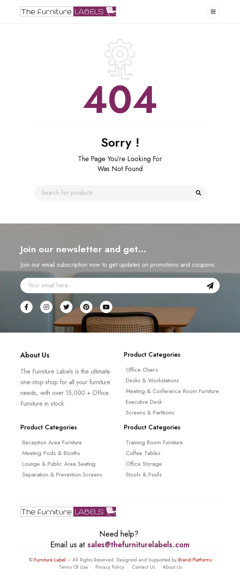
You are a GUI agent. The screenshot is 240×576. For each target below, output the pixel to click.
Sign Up (210, 285)
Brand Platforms (195, 559)
